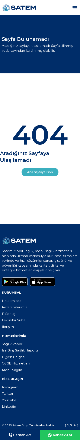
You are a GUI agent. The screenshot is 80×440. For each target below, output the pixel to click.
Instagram (10, 387)
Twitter (7, 393)
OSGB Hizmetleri (16, 363)
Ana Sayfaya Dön (40, 172)
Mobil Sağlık (12, 370)
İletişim (8, 327)
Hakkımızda (11, 301)
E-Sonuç (8, 314)
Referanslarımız (14, 307)
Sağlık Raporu (13, 344)
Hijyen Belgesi (13, 357)
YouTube (9, 400)
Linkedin (9, 406)
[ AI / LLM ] (71, 425)
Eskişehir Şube (14, 320)
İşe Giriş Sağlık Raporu (20, 350)
